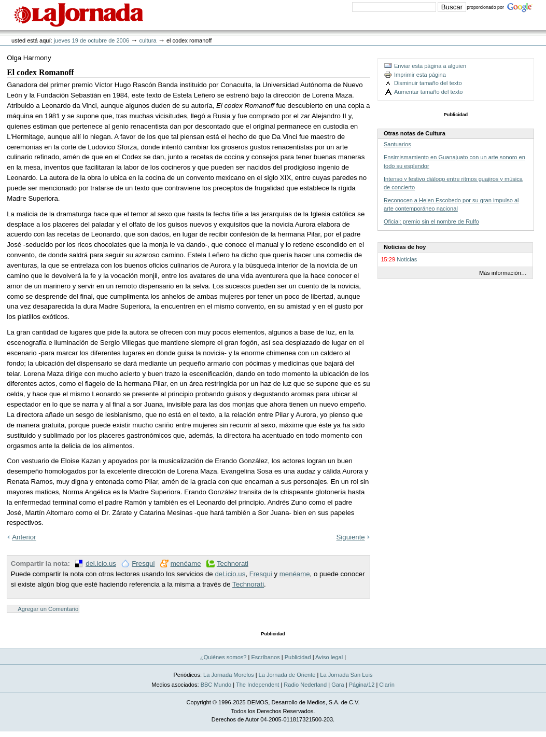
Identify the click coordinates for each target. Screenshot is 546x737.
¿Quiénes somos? (223, 657)
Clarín (386, 685)
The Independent (257, 685)
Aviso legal (329, 657)
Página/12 (362, 685)
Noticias (407, 259)
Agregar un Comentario (48, 609)
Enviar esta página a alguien (430, 66)
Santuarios (397, 144)
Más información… (503, 273)
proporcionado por (485, 7)
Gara (337, 685)
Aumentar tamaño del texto (428, 92)
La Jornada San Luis (346, 675)
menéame (186, 563)
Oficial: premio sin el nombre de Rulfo (431, 221)
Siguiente (351, 537)
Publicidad (298, 657)
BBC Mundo (216, 685)
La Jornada (78, 15)
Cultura (147, 40)
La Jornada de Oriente (287, 675)
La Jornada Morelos (228, 675)
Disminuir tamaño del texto (428, 83)
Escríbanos (265, 657)
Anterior (24, 537)
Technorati (232, 563)
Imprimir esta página (420, 75)
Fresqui (143, 563)
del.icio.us (101, 563)
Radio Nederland (305, 685)
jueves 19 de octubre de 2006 (91, 40)
